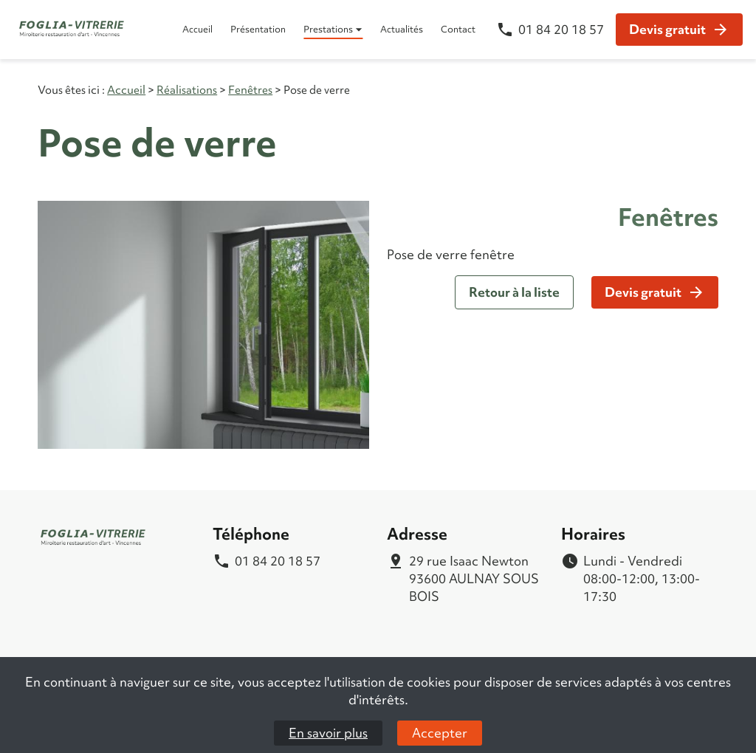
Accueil (197, 29)
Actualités (401, 29)
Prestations (328, 29)
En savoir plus (328, 732)
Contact (458, 29)
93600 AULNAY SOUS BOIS (476, 578)
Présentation (258, 29)
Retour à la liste (514, 291)
